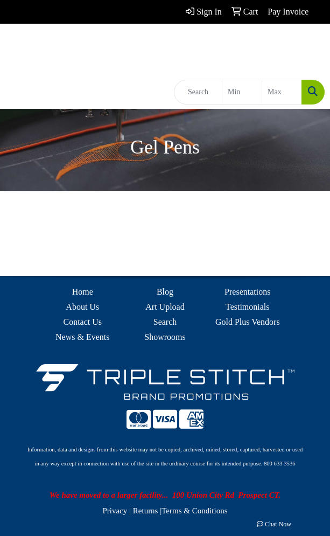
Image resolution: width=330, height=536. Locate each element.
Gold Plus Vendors (247, 321)
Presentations (247, 291)
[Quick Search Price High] (282, 92)
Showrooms (164, 337)
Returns (145, 510)
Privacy (114, 510)
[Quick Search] (198, 92)
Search (165, 321)
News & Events (82, 337)
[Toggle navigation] (16, 92)
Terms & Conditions (194, 510)
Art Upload (164, 306)
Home (82, 291)
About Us (82, 306)
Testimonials (248, 306)
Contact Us (82, 321)
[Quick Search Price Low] (242, 92)
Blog (165, 291)
